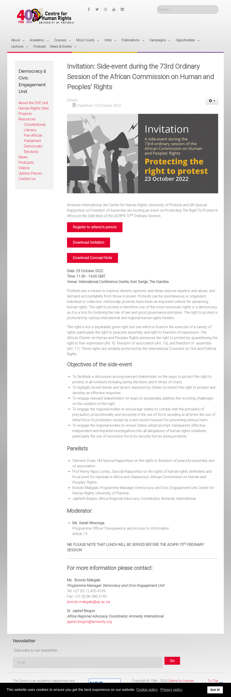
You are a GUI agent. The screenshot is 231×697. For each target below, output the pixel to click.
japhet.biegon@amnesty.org (89, 622)
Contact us (27, 179)
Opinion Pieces (30, 173)
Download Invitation (88, 242)
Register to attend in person (95, 227)
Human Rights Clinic (33, 108)
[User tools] (212, 101)
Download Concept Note (92, 258)
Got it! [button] (215, 690)
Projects (25, 114)
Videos (24, 168)
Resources (27, 119)
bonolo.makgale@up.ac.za (88, 602)
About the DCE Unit (33, 103)
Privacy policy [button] (171, 690)
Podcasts (26, 162)
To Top (213, 681)
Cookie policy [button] (147, 690)
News (23, 157)
